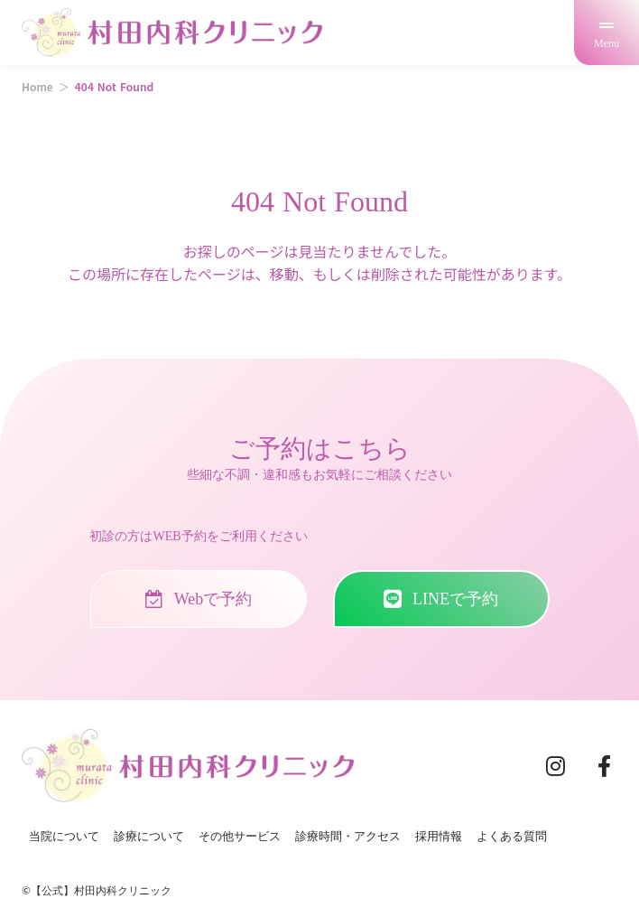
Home (37, 87)
